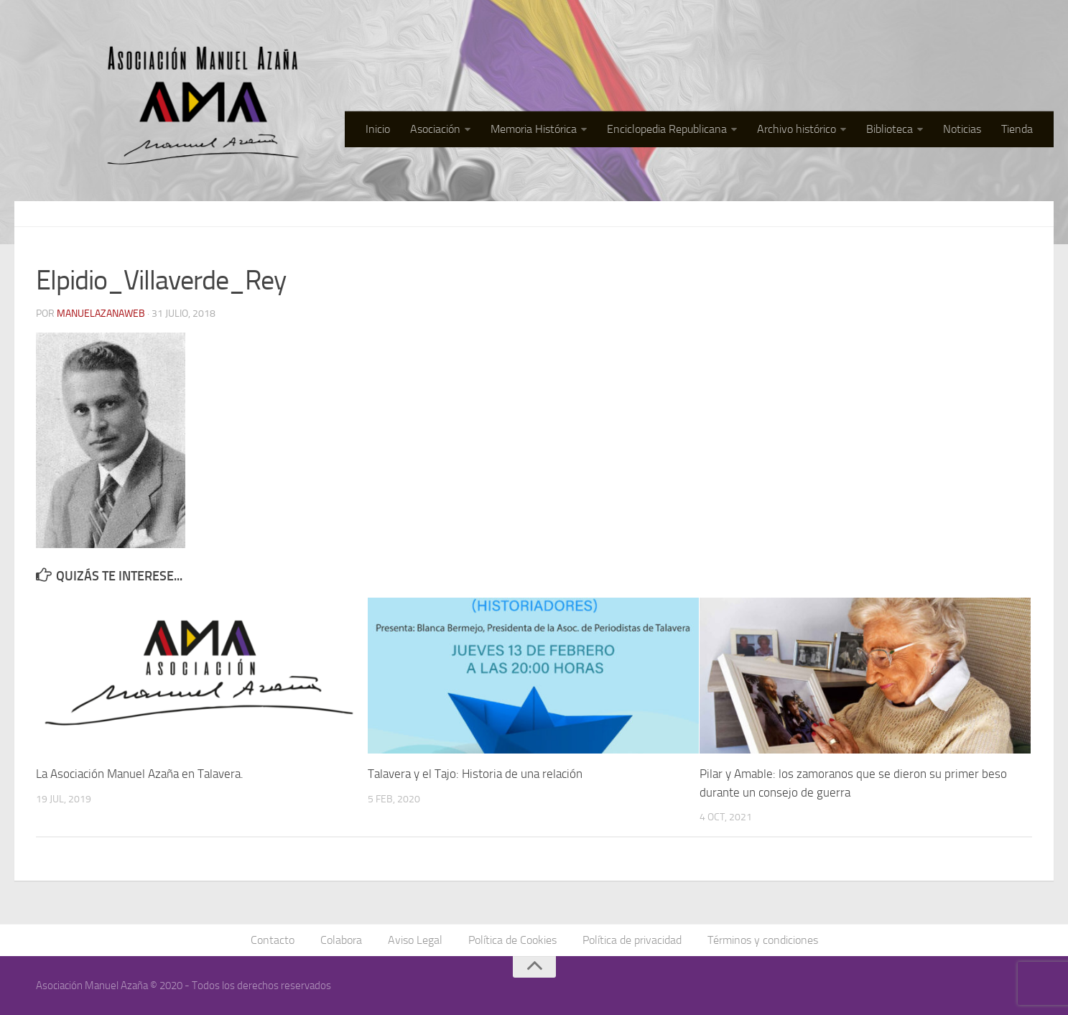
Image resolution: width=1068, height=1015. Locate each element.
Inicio (378, 129)
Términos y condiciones (762, 940)
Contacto (272, 940)
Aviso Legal (415, 940)
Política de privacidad (632, 940)
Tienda (1017, 129)
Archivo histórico (796, 129)
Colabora (341, 940)
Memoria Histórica (534, 129)
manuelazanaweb (101, 313)
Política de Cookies (512, 940)
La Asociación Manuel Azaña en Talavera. (139, 773)
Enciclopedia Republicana (667, 129)
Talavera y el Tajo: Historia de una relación (475, 773)
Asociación (435, 129)
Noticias (962, 129)
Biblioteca (889, 129)
